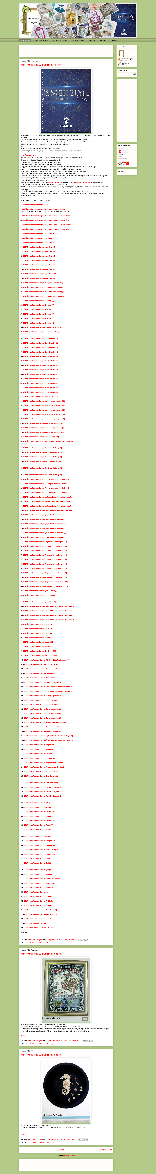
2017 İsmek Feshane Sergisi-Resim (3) (38, 836)
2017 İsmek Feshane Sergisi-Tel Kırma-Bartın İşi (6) (42, 475)
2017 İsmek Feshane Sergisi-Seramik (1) (39, 812)
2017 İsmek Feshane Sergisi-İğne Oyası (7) (39, 260)
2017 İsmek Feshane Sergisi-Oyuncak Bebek (41, 664)
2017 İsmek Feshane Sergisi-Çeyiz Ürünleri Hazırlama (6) (44, 533)
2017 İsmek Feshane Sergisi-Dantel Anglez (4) (40, 352)
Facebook (91, 40)
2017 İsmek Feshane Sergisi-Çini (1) (37, 858)
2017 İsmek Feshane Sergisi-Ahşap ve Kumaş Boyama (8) (45, 573)
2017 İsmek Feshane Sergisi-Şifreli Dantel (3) (40, 602)
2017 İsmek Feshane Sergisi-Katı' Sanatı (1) (40, 910)
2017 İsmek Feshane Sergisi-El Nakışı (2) (38, 305)
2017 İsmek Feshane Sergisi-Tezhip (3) (38, 905)
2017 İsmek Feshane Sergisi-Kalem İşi (38, 887)
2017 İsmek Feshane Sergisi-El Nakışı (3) (38, 309)
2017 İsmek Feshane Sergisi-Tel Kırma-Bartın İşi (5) (42, 468)
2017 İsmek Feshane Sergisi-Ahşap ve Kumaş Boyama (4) (45, 555)
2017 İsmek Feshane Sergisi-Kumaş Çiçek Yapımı (42, 696)
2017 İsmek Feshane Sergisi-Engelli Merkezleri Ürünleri (45, 722)
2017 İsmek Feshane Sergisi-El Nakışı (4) (38, 314)
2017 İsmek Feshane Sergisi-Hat (36, 892)
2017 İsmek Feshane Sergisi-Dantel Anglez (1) (40, 338)
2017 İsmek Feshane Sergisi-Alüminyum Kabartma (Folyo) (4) (46, 492)
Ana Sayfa (25, 40)
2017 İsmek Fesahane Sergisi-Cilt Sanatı (39, 928)
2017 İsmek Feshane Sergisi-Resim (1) (38, 825)
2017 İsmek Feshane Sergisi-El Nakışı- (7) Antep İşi (42, 327)
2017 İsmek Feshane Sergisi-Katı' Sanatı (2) (40, 914)
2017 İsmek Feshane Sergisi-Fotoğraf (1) (39, 841)
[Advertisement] (56, 50)
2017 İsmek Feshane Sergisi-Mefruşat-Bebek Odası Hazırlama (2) (47, 501)
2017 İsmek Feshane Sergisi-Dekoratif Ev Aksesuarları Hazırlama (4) (49, 620)
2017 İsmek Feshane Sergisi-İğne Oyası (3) (38, 243)
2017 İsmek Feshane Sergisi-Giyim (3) (37, 633)
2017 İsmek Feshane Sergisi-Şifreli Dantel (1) (40, 591)
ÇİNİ (53, 1044)
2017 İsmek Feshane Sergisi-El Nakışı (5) (38, 318)
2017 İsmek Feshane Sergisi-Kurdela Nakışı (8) (40, 388)
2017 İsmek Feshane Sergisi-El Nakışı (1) (38, 301)
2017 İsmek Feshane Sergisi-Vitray (37, 803)
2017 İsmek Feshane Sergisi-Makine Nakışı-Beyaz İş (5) (44, 414)
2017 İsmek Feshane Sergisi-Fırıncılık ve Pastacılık (43, 731)
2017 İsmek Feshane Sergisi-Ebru (37, 923)
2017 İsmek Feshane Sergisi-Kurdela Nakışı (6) (40, 379)
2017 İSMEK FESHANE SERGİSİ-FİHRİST (41, 65)
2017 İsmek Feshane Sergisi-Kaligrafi (38, 874)
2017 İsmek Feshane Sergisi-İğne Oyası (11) (39, 278)
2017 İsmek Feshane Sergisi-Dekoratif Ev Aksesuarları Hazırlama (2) (49, 611)
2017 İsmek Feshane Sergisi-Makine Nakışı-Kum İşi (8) (43, 428)
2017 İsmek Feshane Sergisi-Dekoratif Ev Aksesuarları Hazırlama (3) (49, 615)
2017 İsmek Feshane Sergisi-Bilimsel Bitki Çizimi (42, 879)
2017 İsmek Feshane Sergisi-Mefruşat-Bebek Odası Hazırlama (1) (47, 497)
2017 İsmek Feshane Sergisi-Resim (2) (38, 829)
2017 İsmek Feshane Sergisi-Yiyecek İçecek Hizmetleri (44, 727)
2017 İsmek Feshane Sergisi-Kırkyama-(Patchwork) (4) (43, 296)
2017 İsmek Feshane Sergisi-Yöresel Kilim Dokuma (43, 669)
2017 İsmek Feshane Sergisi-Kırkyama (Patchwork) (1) (43, 283)
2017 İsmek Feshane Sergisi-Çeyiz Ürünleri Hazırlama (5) (44, 528)
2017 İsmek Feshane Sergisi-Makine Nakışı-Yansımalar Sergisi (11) (48, 441)
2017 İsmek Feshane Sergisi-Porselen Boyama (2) (42, 792)
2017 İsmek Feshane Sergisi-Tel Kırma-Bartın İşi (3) (42, 457)
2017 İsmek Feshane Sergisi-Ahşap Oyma (40, 758)
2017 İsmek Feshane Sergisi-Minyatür (38, 919)
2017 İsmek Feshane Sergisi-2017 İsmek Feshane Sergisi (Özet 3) (47, 220)
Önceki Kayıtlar (105, 1150)
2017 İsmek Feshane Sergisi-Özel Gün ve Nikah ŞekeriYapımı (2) (48, 691)
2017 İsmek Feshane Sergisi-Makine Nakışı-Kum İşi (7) (43, 423)
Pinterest (115, 40)
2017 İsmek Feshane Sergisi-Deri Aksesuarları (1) (42, 709)
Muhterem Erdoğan (126, 59)
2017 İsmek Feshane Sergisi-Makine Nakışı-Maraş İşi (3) (44, 405)
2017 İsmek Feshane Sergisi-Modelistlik (38, 642)
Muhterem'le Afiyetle (41, 40)
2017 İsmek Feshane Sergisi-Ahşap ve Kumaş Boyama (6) (45, 564)
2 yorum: (72, 940)
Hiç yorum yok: (74, 1041)
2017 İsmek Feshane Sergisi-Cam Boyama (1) (41, 776)
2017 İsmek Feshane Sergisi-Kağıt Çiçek (39, 749)
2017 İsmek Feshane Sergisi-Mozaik (37, 807)
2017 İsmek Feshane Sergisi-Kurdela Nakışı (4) (40, 370)
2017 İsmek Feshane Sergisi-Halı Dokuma (39, 673)
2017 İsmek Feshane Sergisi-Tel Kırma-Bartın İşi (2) (42, 452)
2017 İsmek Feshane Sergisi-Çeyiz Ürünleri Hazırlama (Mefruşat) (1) (48, 510)
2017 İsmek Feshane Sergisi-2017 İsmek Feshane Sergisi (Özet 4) (47, 225)
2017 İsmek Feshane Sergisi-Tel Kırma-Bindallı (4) (42, 461)
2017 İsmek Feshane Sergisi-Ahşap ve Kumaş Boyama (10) (45, 582)
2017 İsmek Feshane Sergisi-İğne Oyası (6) (39, 256)
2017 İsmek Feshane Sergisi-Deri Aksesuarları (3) (42, 718)
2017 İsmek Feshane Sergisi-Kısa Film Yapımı (41, 850)
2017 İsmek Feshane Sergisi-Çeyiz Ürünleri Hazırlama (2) (44, 515)
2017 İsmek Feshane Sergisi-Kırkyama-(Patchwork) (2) (43, 287)
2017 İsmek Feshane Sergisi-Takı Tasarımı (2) (41, 704)
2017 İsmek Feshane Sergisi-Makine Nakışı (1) (40, 396)
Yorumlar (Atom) (69, 1156)
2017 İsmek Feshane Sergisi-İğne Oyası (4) (39, 247)
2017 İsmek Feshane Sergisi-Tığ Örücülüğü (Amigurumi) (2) (46, 660)
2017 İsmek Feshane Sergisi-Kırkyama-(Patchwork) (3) (43, 292)
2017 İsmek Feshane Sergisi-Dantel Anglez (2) (40, 343)
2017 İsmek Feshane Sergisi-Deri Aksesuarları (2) (42, 713)
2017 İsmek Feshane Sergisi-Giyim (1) (37, 624)
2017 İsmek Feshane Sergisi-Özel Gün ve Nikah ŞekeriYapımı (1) (48, 687)
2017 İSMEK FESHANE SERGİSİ (39, 943)
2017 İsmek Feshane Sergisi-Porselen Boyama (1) (42, 787)
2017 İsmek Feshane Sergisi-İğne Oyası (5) (39, 251)
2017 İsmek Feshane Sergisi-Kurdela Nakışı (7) (40, 383)
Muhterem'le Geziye (60, 40)
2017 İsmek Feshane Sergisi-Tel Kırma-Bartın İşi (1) (42, 448)
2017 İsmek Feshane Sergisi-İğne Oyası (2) (38, 238)
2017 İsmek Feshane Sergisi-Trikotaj (37, 646)
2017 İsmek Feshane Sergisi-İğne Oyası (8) (39, 265)
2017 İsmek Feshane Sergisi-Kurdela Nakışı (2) (40, 361)
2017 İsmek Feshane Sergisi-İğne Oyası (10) (39, 274)
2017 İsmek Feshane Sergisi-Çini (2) (37, 863)
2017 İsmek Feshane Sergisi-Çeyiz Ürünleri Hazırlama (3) (44, 519)
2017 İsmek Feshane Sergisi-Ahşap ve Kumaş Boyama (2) (45, 546)
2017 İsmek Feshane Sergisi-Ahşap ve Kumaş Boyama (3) (45, 550)
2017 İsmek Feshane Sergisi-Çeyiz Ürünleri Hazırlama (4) (44, 524)
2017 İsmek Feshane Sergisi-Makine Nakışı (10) (41, 437)
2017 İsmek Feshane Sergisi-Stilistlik (37, 638)
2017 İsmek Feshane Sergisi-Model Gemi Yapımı (42, 771)
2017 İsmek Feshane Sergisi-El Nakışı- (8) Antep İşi (42, 332)
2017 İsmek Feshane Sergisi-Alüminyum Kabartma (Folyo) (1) (46, 479)
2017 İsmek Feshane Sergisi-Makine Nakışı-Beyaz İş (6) (44, 419)
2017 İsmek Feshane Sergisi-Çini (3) (37, 870)
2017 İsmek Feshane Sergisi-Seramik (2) (39, 816)
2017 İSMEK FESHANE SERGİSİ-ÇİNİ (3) (41, 954)
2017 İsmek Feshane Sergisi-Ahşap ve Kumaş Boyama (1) (45, 542)
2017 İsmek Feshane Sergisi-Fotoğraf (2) (39, 845)
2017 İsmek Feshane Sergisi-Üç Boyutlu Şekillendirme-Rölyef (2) (48, 740)
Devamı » (23, 1035)
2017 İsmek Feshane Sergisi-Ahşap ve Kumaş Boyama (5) (45, 559)
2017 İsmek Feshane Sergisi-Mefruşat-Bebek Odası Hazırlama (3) (47, 506)
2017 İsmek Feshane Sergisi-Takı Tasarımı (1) (41, 700)
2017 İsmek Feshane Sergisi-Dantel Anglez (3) (40, 347)
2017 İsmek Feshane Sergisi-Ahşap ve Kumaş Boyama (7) (45, 568)
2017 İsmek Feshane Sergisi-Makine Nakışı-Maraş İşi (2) (44, 401)
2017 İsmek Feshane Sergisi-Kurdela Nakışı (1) (40, 356)
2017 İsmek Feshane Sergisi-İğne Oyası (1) (38, 234)
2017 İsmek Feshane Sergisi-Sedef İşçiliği (40, 883)
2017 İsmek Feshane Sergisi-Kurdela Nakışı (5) (40, 374)
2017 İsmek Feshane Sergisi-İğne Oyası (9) (39, 269)
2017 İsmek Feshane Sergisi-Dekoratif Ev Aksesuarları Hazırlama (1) (49, 606)
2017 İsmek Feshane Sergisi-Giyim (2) (37, 629)
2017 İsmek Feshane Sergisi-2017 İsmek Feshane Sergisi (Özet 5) (47, 229)
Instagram (103, 40)
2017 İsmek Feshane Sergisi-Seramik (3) (39, 821)
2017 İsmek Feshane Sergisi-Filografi (38, 754)
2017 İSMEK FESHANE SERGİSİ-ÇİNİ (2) (41, 1055)
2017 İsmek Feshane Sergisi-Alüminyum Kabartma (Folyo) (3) (46, 488)
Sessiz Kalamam (78, 40)
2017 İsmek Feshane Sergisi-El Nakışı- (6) (39, 323)
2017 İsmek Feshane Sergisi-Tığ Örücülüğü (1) (40, 655)
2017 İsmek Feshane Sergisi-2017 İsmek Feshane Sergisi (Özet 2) (47, 216)
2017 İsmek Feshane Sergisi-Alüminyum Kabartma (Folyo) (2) (46, 484)
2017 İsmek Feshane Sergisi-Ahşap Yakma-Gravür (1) (44, 763)
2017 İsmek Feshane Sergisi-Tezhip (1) (38, 896)
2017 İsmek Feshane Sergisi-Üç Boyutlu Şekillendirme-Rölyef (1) (48, 736)
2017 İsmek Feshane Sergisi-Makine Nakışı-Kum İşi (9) (43, 432)
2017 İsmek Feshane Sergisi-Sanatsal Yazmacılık (42, 682)
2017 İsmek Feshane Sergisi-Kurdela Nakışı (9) (40, 392)
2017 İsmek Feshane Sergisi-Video (35, 205)
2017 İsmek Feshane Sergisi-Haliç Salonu (39, 854)
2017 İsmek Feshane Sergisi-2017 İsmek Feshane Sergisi (43, 209)
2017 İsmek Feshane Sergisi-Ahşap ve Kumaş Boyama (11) (45, 586)
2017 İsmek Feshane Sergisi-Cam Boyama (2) (41, 783)
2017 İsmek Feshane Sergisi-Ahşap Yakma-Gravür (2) (44, 767)
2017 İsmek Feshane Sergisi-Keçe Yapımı (39, 678)
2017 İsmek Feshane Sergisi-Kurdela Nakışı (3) (40, 365)
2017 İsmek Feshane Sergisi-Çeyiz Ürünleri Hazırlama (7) (44, 537)
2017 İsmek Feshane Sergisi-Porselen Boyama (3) (42, 796)
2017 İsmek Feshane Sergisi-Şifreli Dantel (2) (40, 595)
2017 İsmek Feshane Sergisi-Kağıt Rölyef (40, 745)
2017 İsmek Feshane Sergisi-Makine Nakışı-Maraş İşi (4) (44, 410)
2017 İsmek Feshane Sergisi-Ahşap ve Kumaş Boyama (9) (45, 577)
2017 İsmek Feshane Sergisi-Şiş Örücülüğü (39, 651)
